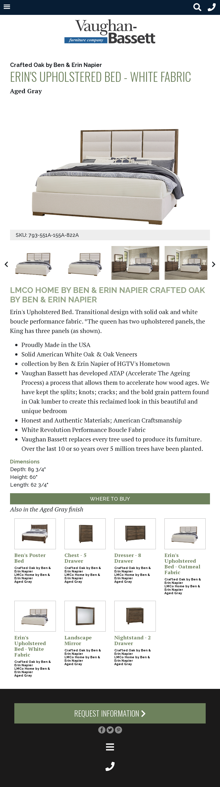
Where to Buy (110, 499)
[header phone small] (212, 7)
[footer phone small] (110, 766)
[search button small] (197, 7)
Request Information (110, 713)
